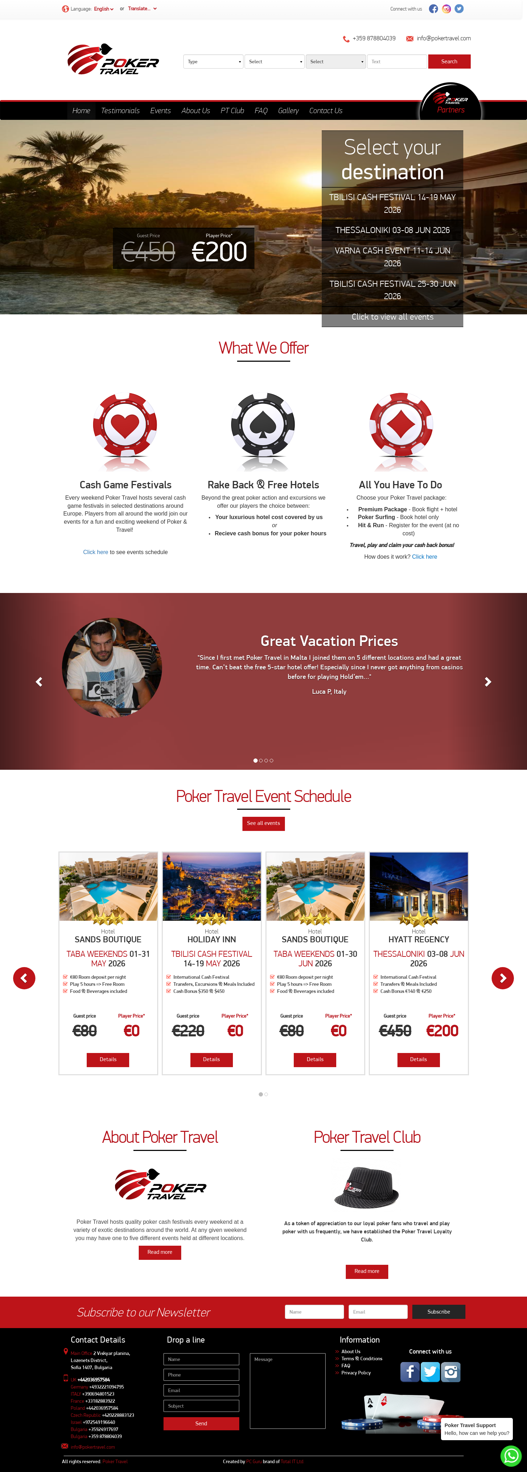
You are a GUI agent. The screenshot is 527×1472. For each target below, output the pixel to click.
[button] (39, 681)
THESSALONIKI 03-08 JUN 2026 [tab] (393, 230)
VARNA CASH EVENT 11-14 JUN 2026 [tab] (393, 256)
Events (160, 110)
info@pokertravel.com (93, 1447)
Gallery (288, 110)
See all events (263, 823)
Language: (88, 9)
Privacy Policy (356, 1372)
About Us (196, 110)
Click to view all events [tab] (393, 317)
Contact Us (326, 110)
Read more (160, 1252)
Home (81, 110)
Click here (95, 552)
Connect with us (406, 9)
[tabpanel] (263, 217)
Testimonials (120, 110)
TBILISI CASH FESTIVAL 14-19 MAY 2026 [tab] (392, 203)
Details (108, 1059)
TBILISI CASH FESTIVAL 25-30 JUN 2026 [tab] (393, 290)
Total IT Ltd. (292, 1461)
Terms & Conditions (362, 1358)
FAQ (261, 110)
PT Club (232, 110)
